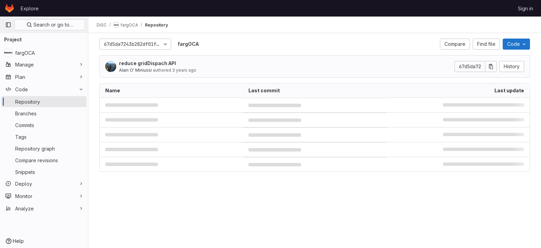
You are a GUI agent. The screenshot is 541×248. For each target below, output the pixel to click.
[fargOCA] (44, 52)
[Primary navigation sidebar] (8, 24)
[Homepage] (9, 8)
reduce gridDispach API (147, 63)
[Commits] (44, 125)
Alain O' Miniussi (135, 70)
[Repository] (44, 101)
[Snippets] (44, 171)
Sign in (525, 8)
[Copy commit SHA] (490, 66)
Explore (30, 8)
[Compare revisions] (44, 160)
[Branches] (44, 113)
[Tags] (44, 136)
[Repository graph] (44, 148)
